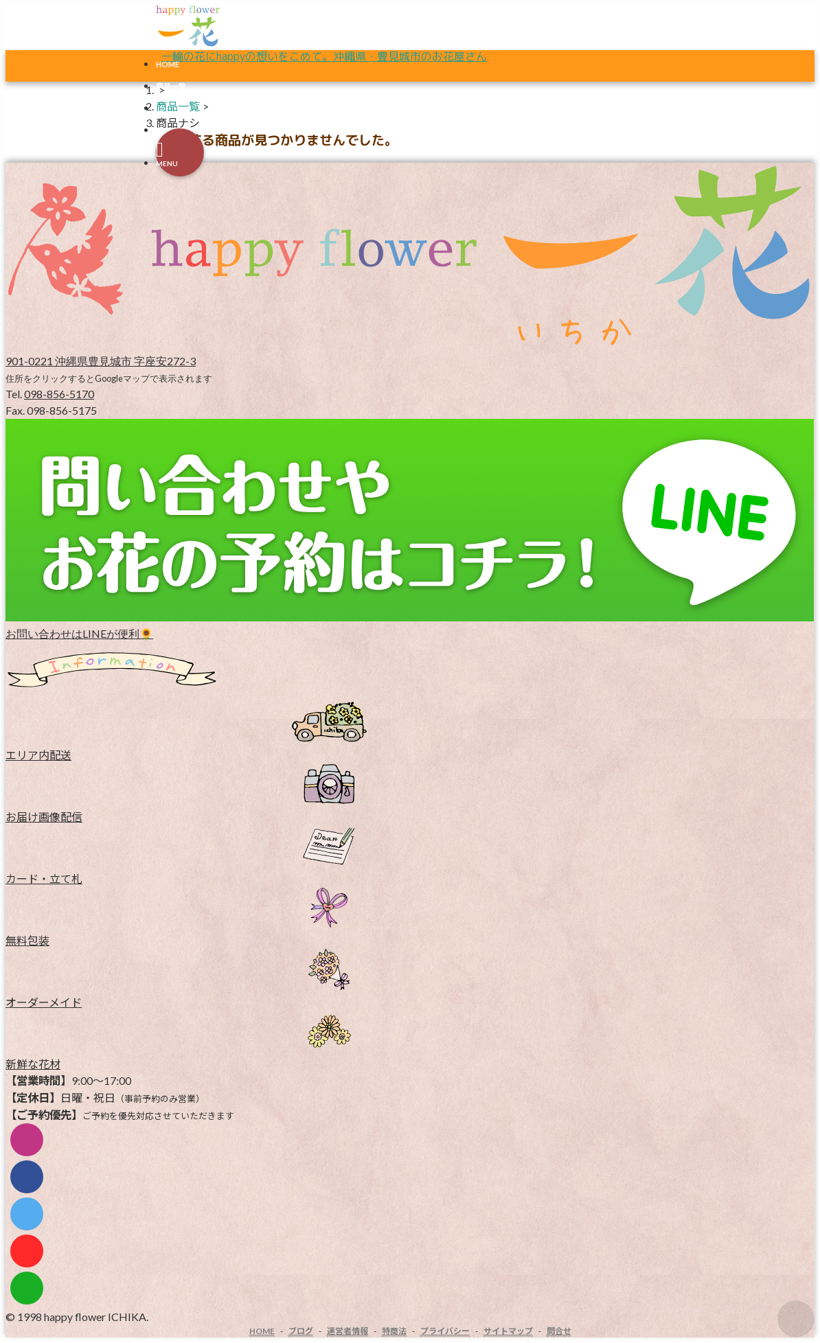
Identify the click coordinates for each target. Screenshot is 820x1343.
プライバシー (445, 1331)
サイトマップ (508, 1331)
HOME (167, 64)
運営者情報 (347, 1331)
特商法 (394, 1331)
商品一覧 (178, 106)
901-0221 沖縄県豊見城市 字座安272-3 (100, 360)
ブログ (300, 1331)
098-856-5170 (59, 393)
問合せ (559, 1331)
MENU (167, 163)
